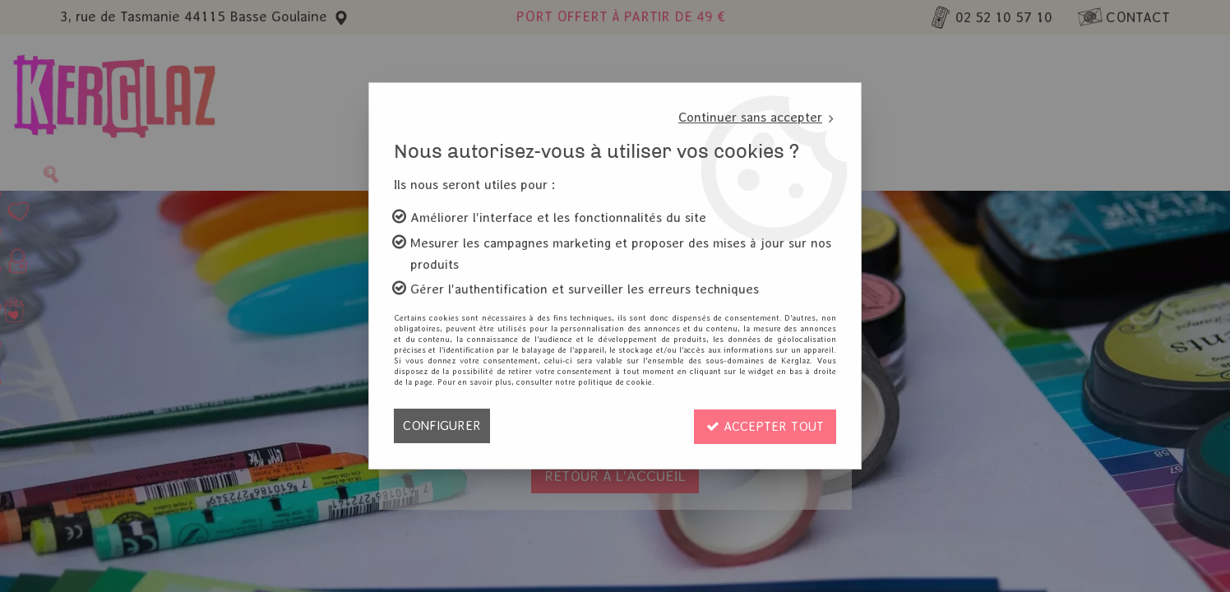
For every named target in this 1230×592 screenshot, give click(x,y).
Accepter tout (764, 425)
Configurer (442, 425)
